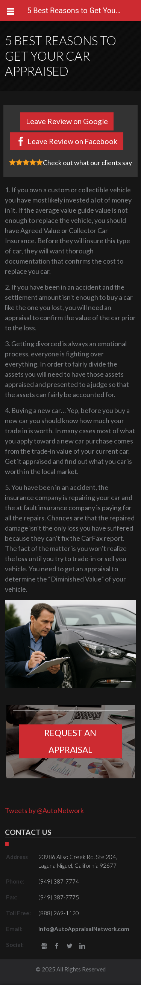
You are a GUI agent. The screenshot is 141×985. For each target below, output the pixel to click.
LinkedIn (82, 946)
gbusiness (44, 946)
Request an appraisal (70, 741)
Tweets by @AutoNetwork (44, 810)
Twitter (69, 946)
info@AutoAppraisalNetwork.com (83, 928)
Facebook (57, 946)
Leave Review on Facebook (72, 141)
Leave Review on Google (67, 121)
